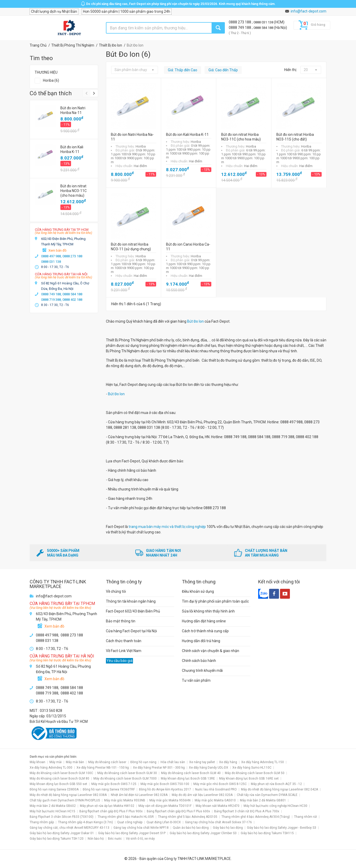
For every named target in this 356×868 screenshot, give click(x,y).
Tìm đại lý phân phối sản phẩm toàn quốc (215, 601)
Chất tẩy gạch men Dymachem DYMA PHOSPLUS (65, 800)
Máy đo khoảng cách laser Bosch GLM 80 (59, 778)
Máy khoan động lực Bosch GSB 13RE (188, 778)
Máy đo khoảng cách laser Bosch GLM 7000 (125, 778)
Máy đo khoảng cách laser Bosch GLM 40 (191, 773)
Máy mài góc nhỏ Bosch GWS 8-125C (220, 784)
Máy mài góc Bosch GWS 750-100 (165, 784)
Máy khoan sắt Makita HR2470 (217, 806)
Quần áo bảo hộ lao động (191, 827)
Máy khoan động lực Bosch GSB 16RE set (249, 778)
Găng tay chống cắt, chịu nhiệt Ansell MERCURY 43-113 (69, 827)
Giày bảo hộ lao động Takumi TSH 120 (57, 838)
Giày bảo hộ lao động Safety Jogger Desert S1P (132, 833)
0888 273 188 (240, 22)
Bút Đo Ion (195, 321)
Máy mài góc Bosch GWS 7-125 (113, 784)
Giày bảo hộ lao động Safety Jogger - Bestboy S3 (281, 827)
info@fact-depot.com (308, 11)
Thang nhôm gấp (42, 822)
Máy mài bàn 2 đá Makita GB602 (53, 806)
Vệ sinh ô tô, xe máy (140, 838)
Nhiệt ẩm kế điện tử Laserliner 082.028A (139, 795)
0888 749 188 (240, 27)
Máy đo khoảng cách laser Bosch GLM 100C (61, 773)
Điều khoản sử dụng (198, 591)
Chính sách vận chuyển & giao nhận (210, 651)
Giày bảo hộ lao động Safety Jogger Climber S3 (203, 833)
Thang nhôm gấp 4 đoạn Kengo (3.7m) (85, 822)
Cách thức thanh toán (123, 641)
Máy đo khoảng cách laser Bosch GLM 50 (254, 773)
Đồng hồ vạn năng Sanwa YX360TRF (109, 789)
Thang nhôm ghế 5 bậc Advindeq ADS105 (187, 817)
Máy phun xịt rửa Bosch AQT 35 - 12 (276, 784)
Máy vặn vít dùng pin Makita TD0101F (165, 806)
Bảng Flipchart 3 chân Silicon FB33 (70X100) (61, 817)
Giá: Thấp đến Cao (182, 70)
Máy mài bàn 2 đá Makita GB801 (263, 800)
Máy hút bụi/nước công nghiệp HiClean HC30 (275, 806)
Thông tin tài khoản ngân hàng (131, 601)
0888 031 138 (263, 22)
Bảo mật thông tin (120, 621)
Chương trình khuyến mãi (202, 670)
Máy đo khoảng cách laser (107, 762)
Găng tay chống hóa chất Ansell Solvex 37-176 (218, 822)
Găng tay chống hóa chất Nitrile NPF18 (141, 827)
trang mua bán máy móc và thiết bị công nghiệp (168, 527)
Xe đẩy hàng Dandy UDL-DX (208, 767)
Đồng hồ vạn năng (143, 762)
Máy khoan (37, 762)
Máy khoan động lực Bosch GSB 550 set (58, 784)
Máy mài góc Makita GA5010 (215, 800)
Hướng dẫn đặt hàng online (204, 621)
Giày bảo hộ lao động (228, 827)
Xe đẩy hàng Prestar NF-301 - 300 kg (159, 767)
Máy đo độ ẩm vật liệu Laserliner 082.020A (202, 795)
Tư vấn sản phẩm (196, 680)
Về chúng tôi (116, 591)
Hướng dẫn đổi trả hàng (201, 641)
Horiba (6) (51, 80)
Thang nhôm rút (305, 817)
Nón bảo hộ (96, 838)
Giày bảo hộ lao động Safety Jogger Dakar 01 (62, 833)
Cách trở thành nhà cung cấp (205, 631)
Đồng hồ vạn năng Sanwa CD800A (54, 789)
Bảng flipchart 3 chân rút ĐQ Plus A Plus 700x (246, 811)
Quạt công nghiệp (129, 822)
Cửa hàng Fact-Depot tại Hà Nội (131, 631)
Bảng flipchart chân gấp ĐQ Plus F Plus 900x (111, 811)
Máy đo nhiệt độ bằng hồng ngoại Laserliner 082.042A (279, 789)
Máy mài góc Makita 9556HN (169, 800)
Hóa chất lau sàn (173, 762)
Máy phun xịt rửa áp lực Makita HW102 (107, 806)
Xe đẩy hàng (228, 762)
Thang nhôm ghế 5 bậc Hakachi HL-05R (126, 817)
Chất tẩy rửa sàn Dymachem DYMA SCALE (267, 795)
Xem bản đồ (57, 250)
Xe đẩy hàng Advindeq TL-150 (262, 762)
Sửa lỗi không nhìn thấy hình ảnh (208, 611)
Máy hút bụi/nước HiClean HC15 (52, 811)
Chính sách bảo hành (199, 661)
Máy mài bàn (75, 762)
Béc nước (115, 838)
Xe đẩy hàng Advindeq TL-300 (51, 767)
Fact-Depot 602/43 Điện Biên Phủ (133, 611)
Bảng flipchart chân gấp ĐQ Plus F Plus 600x (178, 811)
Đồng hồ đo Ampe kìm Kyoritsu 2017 (165, 789)
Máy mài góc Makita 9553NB (124, 800)
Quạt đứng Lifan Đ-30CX (164, 822)
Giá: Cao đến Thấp (223, 70)
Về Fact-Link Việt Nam (123, 651)
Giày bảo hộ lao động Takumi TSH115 (267, 833)
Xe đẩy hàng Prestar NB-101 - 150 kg (103, 767)
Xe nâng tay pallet (202, 762)
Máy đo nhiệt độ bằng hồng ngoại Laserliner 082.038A (68, 795)
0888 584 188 (263, 28)
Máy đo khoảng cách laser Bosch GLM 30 (127, 773)
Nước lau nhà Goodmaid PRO (216, 789)
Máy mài (55, 762)
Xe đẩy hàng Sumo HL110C (251, 767)
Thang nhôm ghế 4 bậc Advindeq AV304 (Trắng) (255, 817)
